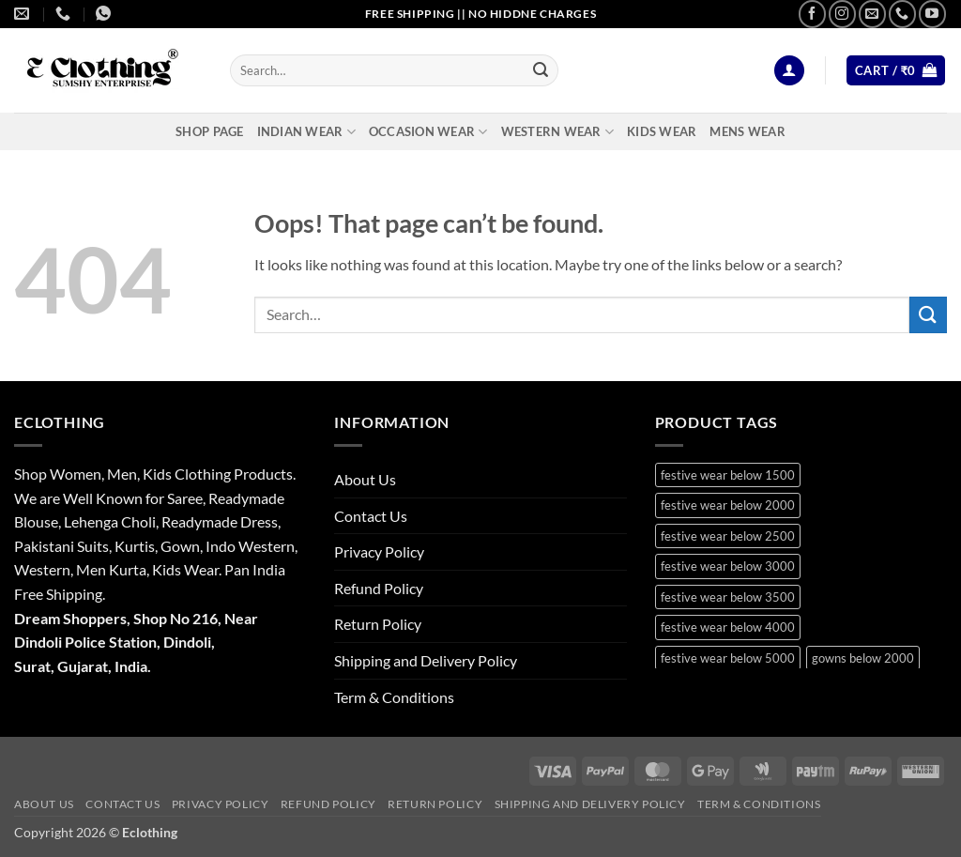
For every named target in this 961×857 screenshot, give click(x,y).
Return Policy (377, 624)
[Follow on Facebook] (812, 13)
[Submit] (541, 70)
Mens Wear (747, 131)
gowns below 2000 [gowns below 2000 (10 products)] (863, 658)
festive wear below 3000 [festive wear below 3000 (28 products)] (728, 566)
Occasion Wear (428, 132)
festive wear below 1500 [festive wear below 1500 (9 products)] (728, 474)
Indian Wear (306, 132)
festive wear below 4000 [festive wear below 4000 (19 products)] (728, 627)
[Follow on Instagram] (842, 13)
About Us (365, 479)
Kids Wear (661, 131)
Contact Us (370, 516)
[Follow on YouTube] (932, 13)
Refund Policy (378, 588)
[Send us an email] (872, 13)
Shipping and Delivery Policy (425, 660)
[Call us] (902, 13)
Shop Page (209, 131)
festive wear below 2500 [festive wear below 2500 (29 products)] (728, 535)
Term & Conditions (394, 697)
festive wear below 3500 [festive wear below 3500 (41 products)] (728, 596)
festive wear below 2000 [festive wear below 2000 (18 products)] (728, 505)
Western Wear (558, 132)
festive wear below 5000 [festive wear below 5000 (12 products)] (728, 658)
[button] (789, 70)
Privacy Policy (379, 551)
